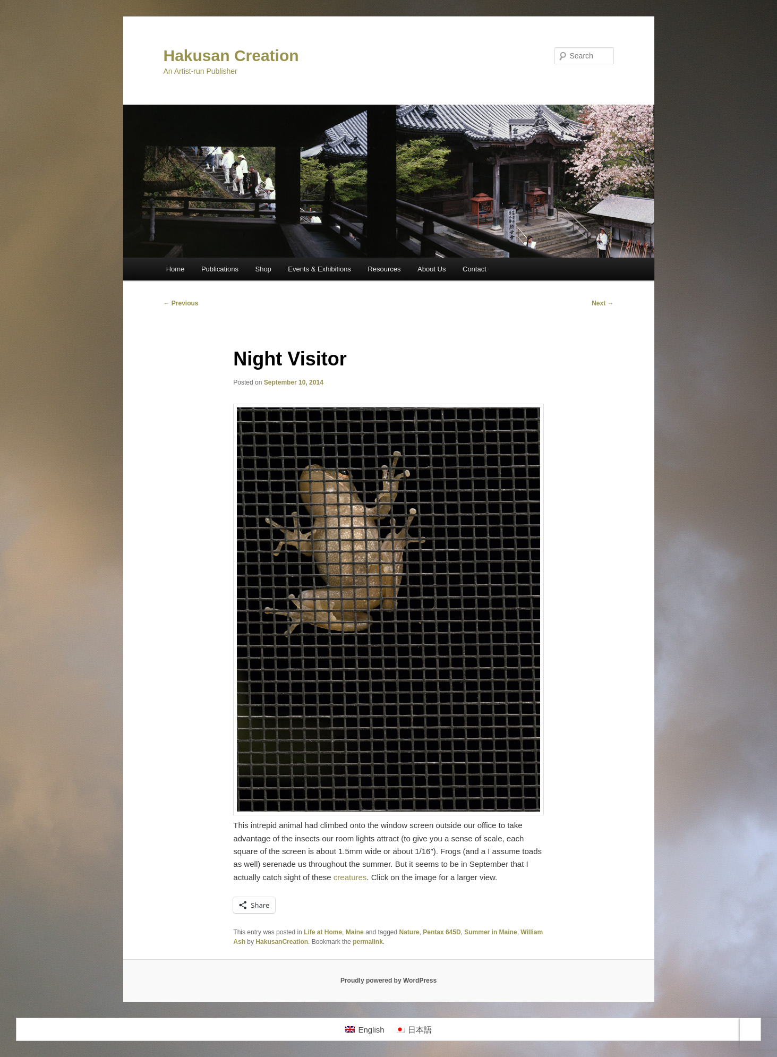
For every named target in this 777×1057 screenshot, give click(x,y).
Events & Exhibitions (319, 269)
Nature (409, 932)
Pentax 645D (441, 932)
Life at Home (323, 932)
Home (175, 269)
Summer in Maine (490, 932)
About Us (431, 269)
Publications (219, 269)
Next (602, 303)
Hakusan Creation (231, 55)
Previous (181, 303)
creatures (350, 877)
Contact (474, 269)
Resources (384, 269)
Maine (355, 932)
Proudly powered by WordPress (388, 980)
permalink (368, 941)
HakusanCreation (281, 941)
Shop (263, 269)
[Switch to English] (364, 1029)
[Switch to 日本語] (413, 1029)
